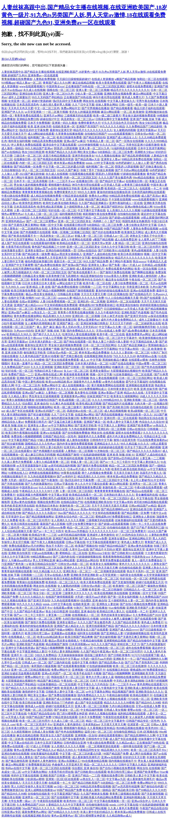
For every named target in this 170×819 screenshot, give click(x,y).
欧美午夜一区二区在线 (97, 283)
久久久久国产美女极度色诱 (115, 177)
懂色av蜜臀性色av (12, 214)
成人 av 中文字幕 (90, 359)
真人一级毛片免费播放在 (147, 560)
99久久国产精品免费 (95, 261)
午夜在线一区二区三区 (143, 279)
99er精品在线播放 (144, 177)
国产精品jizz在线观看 (139, 491)
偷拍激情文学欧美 (69, 188)
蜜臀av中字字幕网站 (105, 348)
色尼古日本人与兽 (99, 469)
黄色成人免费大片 (133, 97)
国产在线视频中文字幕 (65, 797)
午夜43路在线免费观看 (15, 195)
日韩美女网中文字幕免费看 (112, 119)
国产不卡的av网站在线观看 (131, 170)
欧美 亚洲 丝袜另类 (39, 126)
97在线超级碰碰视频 (92, 454)
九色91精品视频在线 (121, 706)
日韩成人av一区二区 (116, 235)
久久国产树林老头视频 (94, 793)
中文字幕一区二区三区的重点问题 (64, 166)
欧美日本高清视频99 (130, 254)
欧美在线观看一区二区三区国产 (83, 308)
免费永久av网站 (98, 195)
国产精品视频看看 (121, 108)
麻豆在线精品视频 (83, 82)
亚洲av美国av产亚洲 (110, 392)
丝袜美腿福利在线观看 (129, 520)
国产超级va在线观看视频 (124, 217)
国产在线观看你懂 (146, 618)
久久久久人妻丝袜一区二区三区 (129, 352)
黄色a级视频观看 (141, 250)
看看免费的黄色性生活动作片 (86, 279)
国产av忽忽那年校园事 (126, 786)
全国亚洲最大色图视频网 (32, 494)
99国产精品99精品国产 (112, 545)
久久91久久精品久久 (31, 596)
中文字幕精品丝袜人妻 (144, 341)
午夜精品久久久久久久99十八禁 (38, 491)
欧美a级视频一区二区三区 (75, 399)
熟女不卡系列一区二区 (60, 545)
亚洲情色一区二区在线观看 (123, 301)
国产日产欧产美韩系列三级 (147, 527)
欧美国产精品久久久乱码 (61, 152)
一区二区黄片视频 (57, 111)
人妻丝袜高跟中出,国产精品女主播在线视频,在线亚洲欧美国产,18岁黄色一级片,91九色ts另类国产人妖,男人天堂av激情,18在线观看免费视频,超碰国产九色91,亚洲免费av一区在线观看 (84, 15)
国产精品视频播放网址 (40, 516)
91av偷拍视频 (116, 607)
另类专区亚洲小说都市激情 (142, 144)
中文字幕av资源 (58, 494)
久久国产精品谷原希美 (126, 622)
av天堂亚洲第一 (34, 111)
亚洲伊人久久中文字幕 (78, 567)
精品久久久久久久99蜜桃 (29, 359)
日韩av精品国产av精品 (142, 505)
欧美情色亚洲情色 (30, 203)
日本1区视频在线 (117, 294)
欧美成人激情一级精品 (97, 790)
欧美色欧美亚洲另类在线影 (18, 505)
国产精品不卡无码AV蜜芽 (105, 549)
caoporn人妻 (65, 297)
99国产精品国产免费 (116, 228)
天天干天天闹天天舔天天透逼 (110, 505)
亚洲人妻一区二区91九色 (58, 93)
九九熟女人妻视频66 (47, 239)
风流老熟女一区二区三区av (77, 119)
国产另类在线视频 (12, 483)
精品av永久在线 (134, 392)
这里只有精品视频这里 (57, 155)
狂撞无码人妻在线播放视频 (79, 334)
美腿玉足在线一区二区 (79, 647)
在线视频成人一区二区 (86, 615)
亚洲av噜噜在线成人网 (138, 206)
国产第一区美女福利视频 (123, 596)
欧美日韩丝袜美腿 (30, 702)
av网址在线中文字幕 (69, 283)
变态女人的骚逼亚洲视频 (84, 111)
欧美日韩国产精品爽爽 (79, 636)
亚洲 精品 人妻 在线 (38, 286)
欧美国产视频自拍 (86, 545)
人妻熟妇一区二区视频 (59, 392)
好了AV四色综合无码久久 (131, 534)
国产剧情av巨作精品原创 (123, 458)
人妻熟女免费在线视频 (62, 228)
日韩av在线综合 (87, 250)
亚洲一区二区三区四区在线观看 (51, 768)
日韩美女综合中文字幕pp (63, 658)
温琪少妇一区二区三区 (98, 731)
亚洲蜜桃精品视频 (115, 640)
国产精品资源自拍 (94, 137)
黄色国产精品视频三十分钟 (48, 246)
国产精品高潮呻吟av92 (115, 509)
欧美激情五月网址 (132, 232)
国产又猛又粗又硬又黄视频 (65, 421)
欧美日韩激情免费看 (69, 137)
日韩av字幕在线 (63, 483)
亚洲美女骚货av (34, 250)
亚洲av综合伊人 (141, 801)
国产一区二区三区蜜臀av (41, 221)
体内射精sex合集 (147, 356)
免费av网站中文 (70, 108)
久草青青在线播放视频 (69, 133)
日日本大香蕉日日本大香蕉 (39, 283)
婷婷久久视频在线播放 (103, 713)
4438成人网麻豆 (82, 698)
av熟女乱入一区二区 (43, 312)
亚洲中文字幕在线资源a (19, 647)
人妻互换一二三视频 (152, 458)
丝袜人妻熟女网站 (107, 104)
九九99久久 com (15, 286)
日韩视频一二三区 (90, 286)
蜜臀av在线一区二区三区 (142, 709)
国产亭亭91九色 (55, 378)
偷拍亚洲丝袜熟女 (103, 257)
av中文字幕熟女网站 (60, 425)
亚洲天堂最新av (146, 130)
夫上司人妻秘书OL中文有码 (147, 480)
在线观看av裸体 (138, 359)
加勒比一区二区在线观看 (152, 79)
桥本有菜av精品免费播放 (69, 162)
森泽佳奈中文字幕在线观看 (59, 144)
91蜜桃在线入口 (18, 472)
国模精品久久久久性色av (40, 443)
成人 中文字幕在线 (141, 498)
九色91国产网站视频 (93, 808)
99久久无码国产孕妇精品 (47, 97)
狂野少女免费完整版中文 (81, 523)
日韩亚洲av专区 (11, 811)
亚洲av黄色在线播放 (23, 502)
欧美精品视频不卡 (141, 695)
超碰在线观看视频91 (110, 735)
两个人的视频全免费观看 (97, 472)
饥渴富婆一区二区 (138, 724)
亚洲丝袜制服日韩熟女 (94, 323)
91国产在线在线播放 (122, 363)
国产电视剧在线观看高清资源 (55, 159)
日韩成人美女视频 (115, 709)
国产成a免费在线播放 (47, 265)
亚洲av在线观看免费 (142, 290)
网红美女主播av (87, 152)
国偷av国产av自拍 (45, 188)
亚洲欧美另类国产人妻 (140, 607)
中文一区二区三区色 (47, 108)
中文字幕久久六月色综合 (93, 684)
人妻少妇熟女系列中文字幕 (140, 224)
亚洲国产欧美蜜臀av (139, 425)
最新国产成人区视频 (52, 523)
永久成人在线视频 (34, 90)
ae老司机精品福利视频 (62, 465)
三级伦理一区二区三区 (22, 527)
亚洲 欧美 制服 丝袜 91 (121, 454)
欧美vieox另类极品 (76, 531)
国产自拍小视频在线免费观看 (138, 604)
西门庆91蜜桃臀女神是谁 (72, 713)
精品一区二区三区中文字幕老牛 (118, 337)
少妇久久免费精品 (45, 655)
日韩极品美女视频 (33, 276)
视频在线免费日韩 (48, 502)
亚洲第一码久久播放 (64, 122)
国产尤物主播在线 (151, 166)
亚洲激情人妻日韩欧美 (48, 308)
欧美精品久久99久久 (19, 334)
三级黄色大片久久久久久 (77, 593)
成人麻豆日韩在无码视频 (40, 454)
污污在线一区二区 (138, 698)
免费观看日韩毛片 (36, 421)
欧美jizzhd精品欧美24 (59, 381)
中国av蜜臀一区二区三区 (151, 363)
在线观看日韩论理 (75, 224)
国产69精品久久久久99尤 (151, 790)
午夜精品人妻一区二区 (101, 141)
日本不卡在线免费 (101, 680)
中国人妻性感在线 (33, 381)
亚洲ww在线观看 (50, 432)
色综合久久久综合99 (151, 421)
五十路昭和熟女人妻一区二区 (82, 206)
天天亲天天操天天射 (126, 472)
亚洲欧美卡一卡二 (124, 658)
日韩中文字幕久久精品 (132, 764)
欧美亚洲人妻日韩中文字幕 (77, 688)
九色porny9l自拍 (24, 330)
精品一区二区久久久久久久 (100, 764)
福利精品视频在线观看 (132, 713)
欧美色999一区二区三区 (78, 801)
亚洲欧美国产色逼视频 (135, 312)
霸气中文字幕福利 (137, 381)
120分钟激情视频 (88, 144)
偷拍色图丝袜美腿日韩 (39, 261)
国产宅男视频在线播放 (95, 108)
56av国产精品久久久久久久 (74, 513)
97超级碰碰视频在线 (88, 556)
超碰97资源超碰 (41, 100)
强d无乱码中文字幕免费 (67, 100)
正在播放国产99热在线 (79, 86)
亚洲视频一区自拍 (86, 735)
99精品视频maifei (41, 556)
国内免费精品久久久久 (80, 330)
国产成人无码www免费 (51, 527)
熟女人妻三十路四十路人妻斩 (111, 341)
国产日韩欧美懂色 (33, 549)
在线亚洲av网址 (84, 414)
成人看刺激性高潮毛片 (90, 268)
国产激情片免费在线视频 (115, 272)
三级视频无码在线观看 (78, 115)
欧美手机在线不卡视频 (87, 673)
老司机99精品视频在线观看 (150, 502)
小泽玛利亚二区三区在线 (47, 567)
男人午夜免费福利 (19, 567)
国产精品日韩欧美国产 (86, 782)
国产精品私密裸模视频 (136, 155)
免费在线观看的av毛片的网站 (27, 545)
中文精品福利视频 (91, 709)
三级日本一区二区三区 (28, 155)
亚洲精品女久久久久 (106, 443)
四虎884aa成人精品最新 (31, 389)
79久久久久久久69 (124, 356)
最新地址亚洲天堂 (61, 130)
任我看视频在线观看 (81, 173)
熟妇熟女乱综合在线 (151, 418)
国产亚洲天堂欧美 (85, 425)
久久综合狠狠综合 (16, 458)
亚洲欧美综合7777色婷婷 (58, 702)
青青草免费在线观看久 (28, 115)
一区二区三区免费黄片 (132, 531)
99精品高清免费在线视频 (47, 141)
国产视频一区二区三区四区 (36, 709)
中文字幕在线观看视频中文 (103, 542)
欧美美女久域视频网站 (124, 396)
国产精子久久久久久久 (47, 334)
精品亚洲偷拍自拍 (91, 276)
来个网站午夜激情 (22, 177)
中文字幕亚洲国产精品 (22, 440)
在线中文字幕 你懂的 (21, 297)
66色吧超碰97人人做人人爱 (132, 162)
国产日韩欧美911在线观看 (114, 250)
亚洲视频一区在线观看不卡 (88, 669)
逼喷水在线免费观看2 (139, 86)
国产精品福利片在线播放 (117, 403)
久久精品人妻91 (18, 396)
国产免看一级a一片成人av (124, 265)
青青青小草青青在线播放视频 (48, 279)
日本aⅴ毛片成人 (77, 469)
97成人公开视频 (52, 337)
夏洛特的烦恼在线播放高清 (113, 192)
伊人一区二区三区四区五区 (39, 170)
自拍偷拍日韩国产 (96, 133)
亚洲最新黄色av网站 (73, 396)
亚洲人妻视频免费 (92, 188)
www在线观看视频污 (32, 86)
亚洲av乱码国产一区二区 (50, 410)
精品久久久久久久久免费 (88, 297)
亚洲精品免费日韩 (28, 119)
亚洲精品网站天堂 (140, 538)
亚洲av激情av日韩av (26, 498)
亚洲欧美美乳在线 (95, 458)
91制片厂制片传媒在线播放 (90, 607)
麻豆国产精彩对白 (112, 206)
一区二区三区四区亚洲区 (109, 86)
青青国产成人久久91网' (57, 82)
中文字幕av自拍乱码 (20, 742)
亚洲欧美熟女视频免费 (118, 93)
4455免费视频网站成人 (92, 389)
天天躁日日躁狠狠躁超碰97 (73, 79)
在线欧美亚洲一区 (64, 126)
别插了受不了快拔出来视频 (97, 170)
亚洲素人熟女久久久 (155, 567)
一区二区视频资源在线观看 (109, 571)
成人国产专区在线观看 (15, 243)
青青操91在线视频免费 (30, 582)
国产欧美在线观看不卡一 (23, 235)
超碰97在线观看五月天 (150, 582)
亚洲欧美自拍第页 (19, 553)
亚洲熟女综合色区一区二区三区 (74, 516)
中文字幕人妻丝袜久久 (121, 100)
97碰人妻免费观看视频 (51, 440)
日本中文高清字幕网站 (151, 148)
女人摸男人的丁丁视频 (152, 239)
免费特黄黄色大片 (89, 122)
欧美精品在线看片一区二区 (73, 243)
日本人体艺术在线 (112, 316)
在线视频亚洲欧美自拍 (98, 356)
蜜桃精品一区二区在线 (73, 553)
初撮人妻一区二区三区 (88, 235)
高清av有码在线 (90, 509)
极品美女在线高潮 (116, 279)
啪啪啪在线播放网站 (98, 367)
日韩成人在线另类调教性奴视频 (20, 268)
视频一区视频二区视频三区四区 (71, 232)
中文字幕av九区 (116, 779)
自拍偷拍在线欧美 (128, 214)
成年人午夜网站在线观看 (76, 239)
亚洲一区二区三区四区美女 (75, 221)
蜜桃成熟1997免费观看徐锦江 (97, 305)
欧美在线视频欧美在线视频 (111, 593)
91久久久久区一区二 (112, 144)
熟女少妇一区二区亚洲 (47, 593)
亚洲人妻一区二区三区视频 (92, 90)
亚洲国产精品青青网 (65, 538)
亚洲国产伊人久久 (12, 111)
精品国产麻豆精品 (96, 199)
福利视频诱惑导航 (70, 214)
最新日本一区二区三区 (68, 261)
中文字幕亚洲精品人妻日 (32, 651)
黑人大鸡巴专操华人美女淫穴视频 (32, 786)
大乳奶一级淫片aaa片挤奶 (24, 480)
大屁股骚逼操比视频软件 (125, 370)
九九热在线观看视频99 (82, 429)
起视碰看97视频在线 (90, 228)
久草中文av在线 (79, 549)
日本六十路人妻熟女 (20, 757)
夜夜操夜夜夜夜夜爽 (76, 374)
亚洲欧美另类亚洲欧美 (84, 574)
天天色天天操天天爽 (105, 567)
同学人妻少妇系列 (51, 447)
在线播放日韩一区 (25, 159)
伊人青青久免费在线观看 (26, 144)
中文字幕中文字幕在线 (91, 210)
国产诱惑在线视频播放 (109, 414)
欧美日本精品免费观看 (68, 578)
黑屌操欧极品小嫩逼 (114, 359)
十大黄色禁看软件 (156, 553)
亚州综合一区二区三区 (19, 308)
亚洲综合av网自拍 (87, 560)
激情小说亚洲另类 (124, 440)
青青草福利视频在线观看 (16, 571)
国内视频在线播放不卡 (43, 458)
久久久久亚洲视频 (41, 367)
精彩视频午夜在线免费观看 (99, 214)
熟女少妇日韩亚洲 (150, 122)
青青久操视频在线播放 (20, 399)
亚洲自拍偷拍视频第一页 (61, 250)
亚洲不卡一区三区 (22, 655)
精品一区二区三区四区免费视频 (53, 363)
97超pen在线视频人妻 (45, 553)
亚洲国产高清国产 (87, 126)
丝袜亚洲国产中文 (98, 396)
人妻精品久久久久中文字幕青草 (65, 804)
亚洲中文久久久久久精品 (62, 389)
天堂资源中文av (15, 516)
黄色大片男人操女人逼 (100, 677)
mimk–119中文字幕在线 (100, 162)
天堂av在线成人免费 (108, 330)
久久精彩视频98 (20, 731)
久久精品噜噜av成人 (118, 815)
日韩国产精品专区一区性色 (59, 436)
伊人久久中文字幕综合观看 (91, 483)
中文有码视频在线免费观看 (61, 305)
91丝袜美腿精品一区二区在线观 (133, 374)
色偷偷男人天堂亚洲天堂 (51, 257)
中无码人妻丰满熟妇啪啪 (63, 651)
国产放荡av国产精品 (74, 265)
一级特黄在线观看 (131, 746)
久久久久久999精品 (17, 217)
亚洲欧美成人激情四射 (143, 276)
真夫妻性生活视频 (85, 392)
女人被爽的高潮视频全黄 (40, 323)
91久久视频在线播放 (108, 155)
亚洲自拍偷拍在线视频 (15, 753)
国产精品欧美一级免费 (36, 254)
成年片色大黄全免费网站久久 (119, 319)
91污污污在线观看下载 (145, 655)
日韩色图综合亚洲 (75, 742)
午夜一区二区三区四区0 (114, 498)
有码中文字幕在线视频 (25, 775)
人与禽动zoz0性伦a (19, 560)
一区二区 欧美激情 (132, 111)
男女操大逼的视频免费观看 (139, 115)
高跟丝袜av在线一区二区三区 (85, 410)
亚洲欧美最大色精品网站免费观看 (101, 797)
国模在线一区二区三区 (61, 90)
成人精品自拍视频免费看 (45, 195)
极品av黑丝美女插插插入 (66, 254)
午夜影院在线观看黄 (115, 717)
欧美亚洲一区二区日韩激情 (105, 589)
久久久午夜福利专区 (107, 312)
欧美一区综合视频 (146, 268)
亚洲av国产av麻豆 (75, 141)
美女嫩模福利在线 (147, 494)
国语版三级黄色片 (95, 655)
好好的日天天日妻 (134, 757)
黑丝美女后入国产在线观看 (91, 629)
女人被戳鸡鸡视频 (124, 130)
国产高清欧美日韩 (118, 407)
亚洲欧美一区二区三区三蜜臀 (43, 618)
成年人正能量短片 (19, 97)
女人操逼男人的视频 (141, 717)
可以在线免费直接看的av (152, 440)
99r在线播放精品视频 (94, 760)
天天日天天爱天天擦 (93, 294)
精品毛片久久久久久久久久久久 (129, 90)
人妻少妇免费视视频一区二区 (130, 283)
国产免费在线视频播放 (62, 695)
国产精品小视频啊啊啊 (51, 290)
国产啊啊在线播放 (143, 272)
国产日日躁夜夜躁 (151, 629)
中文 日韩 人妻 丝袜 (72, 199)
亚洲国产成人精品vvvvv (28, 305)
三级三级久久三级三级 (25, 629)
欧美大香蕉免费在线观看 (111, 82)
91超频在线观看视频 (153, 210)
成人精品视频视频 (115, 410)
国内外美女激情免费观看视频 (75, 443)
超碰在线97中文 (50, 119)
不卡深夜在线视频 (120, 199)
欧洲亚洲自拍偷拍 (127, 305)
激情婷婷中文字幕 (94, 407)
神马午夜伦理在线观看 (107, 97)
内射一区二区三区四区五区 (36, 162)
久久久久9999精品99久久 (107, 399)
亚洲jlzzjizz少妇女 (99, 553)
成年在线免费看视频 (138, 647)
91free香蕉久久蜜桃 (116, 276)
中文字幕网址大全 (114, 286)
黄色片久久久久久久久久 (134, 564)
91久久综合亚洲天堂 (51, 487)
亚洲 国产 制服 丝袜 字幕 (145, 119)
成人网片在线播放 (141, 753)
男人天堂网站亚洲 (44, 560)
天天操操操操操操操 (70, 655)
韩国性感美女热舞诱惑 (136, 221)
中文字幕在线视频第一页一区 (112, 801)
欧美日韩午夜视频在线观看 (22, 432)
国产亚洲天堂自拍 (136, 316)
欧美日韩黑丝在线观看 (25, 523)
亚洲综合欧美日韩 (30, 93)
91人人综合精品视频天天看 (122, 297)
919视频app (8, 82)
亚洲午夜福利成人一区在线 (126, 203)
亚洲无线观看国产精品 (25, 589)
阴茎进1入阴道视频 (66, 148)
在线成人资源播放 (103, 79)
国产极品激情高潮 (40, 538)
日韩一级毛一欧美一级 (133, 104)
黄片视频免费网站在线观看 (108, 385)
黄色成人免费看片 (152, 622)
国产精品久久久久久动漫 (20, 688)
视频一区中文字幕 (51, 224)
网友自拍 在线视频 (94, 100)
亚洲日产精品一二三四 (86, 775)
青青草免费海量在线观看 (115, 560)
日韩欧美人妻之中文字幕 (140, 775)
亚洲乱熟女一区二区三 (77, 571)
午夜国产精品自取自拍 (42, 713)
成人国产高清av (150, 195)
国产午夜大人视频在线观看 (144, 82)
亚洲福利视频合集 (134, 797)
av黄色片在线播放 (113, 381)
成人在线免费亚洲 (126, 239)
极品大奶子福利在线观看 (149, 108)
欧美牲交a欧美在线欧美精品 (60, 203)
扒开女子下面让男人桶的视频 (143, 447)
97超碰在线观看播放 (132, 173)
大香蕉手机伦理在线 (13, 137)
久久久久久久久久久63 (103, 531)
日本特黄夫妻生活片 (120, 389)
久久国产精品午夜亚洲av (29, 611)
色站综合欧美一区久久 (138, 414)
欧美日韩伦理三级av (37, 633)
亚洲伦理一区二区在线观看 (120, 418)
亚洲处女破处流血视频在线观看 (20, 673)
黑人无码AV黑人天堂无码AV (79, 327)
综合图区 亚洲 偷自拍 (35, 403)
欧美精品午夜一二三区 (43, 534)
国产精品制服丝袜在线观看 (80, 337)
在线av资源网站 (29, 301)
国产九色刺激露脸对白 (39, 483)
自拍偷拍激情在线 (97, 804)
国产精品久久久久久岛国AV (144, 451)
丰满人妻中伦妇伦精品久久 (96, 811)
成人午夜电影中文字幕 (109, 688)
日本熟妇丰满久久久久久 (119, 494)
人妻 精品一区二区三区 (126, 243)
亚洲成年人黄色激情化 (101, 534)
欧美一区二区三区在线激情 (129, 666)
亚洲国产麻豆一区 (68, 323)
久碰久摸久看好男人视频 (55, 104)
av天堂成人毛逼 (110, 184)
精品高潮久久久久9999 (57, 316)
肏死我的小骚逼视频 (43, 666)
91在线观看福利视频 (43, 243)
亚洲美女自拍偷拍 (41, 578)
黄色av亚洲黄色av (89, 319)
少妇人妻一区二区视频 (89, 93)
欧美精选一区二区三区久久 (121, 188)
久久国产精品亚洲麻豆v (93, 203)
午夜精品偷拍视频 (91, 640)
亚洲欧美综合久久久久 (149, 691)
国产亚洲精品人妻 (112, 633)
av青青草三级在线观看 (135, 184)
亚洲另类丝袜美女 (83, 155)
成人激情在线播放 (77, 440)
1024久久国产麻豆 (68, 170)
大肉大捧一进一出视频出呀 (151, 403)
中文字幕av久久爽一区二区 (115, 327)
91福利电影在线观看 (123, 148)
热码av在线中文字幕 (17, 768)
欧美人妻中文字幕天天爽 (122, 421)
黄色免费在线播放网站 (28, 316)
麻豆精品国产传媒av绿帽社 (56, 629)
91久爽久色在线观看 (62, 403)
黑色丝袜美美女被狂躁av (116, 615)
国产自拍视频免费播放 (76, 432)
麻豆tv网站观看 (142, 93)
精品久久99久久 (66, 750)
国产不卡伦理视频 (77, 378)
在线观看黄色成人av (37, 739)
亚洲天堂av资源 (101, 243)
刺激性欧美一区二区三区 (117, 487)
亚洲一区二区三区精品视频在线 (30, 669)
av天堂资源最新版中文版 (32, 465)
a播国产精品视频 (125, 79)
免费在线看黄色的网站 (119, 268)
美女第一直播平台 (22, 363)
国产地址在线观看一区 (77, 341)
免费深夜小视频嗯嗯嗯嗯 (26, 436)
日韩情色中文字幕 (79, 257)
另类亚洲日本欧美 (137, 286)
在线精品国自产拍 (72, 502)
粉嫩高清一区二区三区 (126, 367)
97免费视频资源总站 (38, 764)
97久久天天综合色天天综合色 (120, 122)
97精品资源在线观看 (74, 195)
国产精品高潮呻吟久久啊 (152, 658)
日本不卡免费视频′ (39, 122)
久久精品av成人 (125, 742)
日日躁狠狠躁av (113, 308)
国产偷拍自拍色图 (152, 786)
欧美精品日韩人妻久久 (111, 611)
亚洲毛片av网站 (53, 115)
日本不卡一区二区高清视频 (30, 181)
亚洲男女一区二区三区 (143, 483)
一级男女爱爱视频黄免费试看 (83, 487)
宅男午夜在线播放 (147, 100)
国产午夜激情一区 (52, 480)
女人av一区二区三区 (76, 370)
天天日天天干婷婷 (120, 323)
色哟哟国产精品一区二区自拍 (90, 217)
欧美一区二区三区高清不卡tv (34, 607)
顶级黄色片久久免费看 (87, 381)
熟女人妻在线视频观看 (104, 378)
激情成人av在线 (34, 706)
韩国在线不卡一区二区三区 (68, 677)
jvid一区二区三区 (45, 297)
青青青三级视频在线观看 (124, 793)
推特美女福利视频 (19, 141)
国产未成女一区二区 (66, 709)
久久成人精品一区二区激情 (58, 268)
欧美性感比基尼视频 (49, 206)
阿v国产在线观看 (150, 297)
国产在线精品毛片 (140, 294)
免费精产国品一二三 (20, 374)
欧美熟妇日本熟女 (47, 505)
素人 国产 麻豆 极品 (49, 327)
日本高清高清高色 (28, 104)
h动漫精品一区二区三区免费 (115, 152)
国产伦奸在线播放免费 (106, 232)
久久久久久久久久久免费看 (18, 257)
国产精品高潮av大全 (87, 159)
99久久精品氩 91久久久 (134, 443)
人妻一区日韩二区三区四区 (30, 210)
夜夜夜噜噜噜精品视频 (117, 556)
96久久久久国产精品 (103, 644)
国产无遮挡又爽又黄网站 (23, 224)
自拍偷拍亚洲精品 (124, 731)
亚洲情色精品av (15, 221)
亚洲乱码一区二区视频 (91, 301)
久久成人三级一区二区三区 (41, 214)
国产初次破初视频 (39, 414)
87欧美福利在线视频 (70, 458)
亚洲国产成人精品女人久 (122, 137)
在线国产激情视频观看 (80, 290)
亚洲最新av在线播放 (63, 633)
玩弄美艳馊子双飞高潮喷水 (62, 276)
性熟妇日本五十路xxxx (28, 337)
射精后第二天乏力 (12, 319)
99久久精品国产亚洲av (39, 148)
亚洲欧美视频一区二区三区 (141, 399)
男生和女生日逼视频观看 (44, 396)
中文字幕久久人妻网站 (112, 425)
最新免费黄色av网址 (138, 334)
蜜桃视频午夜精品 (59, 184)
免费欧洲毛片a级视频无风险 (57, 498)
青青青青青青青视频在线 (37, 192)
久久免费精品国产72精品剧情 (144, 126)
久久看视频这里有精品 (101, 728)
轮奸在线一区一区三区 (62, 210)
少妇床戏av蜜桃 (34, 779)
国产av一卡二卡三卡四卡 (115, 461)
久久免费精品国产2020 (15, 367)
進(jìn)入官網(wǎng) (13, 58)
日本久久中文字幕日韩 (115, 246)
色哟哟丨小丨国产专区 (107, 221)
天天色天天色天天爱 (20, 108)
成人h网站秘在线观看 (41, 133)
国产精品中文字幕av (112, 181)
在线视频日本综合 (117, 669)
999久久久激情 (87, 192)
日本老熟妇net (91, 724)
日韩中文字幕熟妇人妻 (44, 199)
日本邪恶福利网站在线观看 (148, 192)
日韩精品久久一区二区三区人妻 (142, 589)
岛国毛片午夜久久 (151, 472)
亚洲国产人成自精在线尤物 (99, 254)
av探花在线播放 (157, 316)
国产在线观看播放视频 (71, 666)
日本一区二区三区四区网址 (99, 345)
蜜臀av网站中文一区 (37, 677)
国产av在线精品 (11, 152)
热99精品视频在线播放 (19, 188)
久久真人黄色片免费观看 (16, 461)
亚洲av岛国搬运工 (69, 760)
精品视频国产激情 (68, 454)
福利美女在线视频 (131, 574)
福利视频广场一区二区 (42, 137)
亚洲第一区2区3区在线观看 (62, 779)
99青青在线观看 (70, 472)
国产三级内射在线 (64, 556)
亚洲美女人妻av (110, 159)
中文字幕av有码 (128, 348)
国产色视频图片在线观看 (35, 232)
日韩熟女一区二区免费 (36, 509)
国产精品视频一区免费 (28, 166)
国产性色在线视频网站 (69, 731)
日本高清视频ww (79, 644)
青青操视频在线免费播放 (16, 79)
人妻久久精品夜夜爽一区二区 (51, 461)
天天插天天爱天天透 (13, 407)
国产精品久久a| (46, 750)
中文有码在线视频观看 (106, 513)
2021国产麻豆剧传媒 (31, 173)
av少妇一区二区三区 (66, 786)
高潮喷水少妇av (144, 152)
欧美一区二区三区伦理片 (145, 246)
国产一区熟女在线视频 (130, 141)
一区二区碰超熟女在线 (33, 228)
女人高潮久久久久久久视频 (123, 210)
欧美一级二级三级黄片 (107, 115)
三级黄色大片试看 (57, 549)
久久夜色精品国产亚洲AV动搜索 (50, 217)
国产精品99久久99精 (148, 702)
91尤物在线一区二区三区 (110, 451)
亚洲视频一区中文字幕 (143, 593)
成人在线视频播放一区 (76, 385)
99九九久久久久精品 (112, 126)
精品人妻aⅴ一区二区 (28, 82)
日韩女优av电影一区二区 (150, 133)
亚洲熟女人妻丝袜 (144, 516)
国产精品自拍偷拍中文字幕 (144, 640)
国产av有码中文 (66, 476)
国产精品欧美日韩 (123, 790)
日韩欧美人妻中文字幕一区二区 (65, 691)
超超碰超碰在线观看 (110, 447)
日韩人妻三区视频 (36, 658)
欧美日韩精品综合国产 (43, 564)
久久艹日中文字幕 (83, 104)
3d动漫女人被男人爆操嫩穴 (116, 618)
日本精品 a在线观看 (154, 265)
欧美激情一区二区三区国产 (129, 585)
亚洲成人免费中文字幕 (22, 348)
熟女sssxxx (139, 261)
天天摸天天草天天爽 (113, 724)
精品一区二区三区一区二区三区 (86, 527)
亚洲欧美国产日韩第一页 (69, 367)
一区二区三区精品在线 (53, 429)
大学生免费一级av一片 (22, 801)
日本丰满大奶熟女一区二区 (45, 341)
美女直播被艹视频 (48, 348)
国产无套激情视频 (123, 582)
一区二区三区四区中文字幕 (112, 480)
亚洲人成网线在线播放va (40, 790)
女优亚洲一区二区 (19, 100)
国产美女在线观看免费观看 (62, 359)
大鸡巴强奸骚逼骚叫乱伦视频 (80, 618)
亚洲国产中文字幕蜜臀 (19, 265)
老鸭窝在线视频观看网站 (44, 472)
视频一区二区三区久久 (22, 469)
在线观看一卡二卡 (150, 188)
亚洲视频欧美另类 (143, 673)
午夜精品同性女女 (88, 750)
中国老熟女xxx (55, 86)
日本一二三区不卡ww (61, 181)
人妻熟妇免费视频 (44, 79)
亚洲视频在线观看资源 (140, 385)
